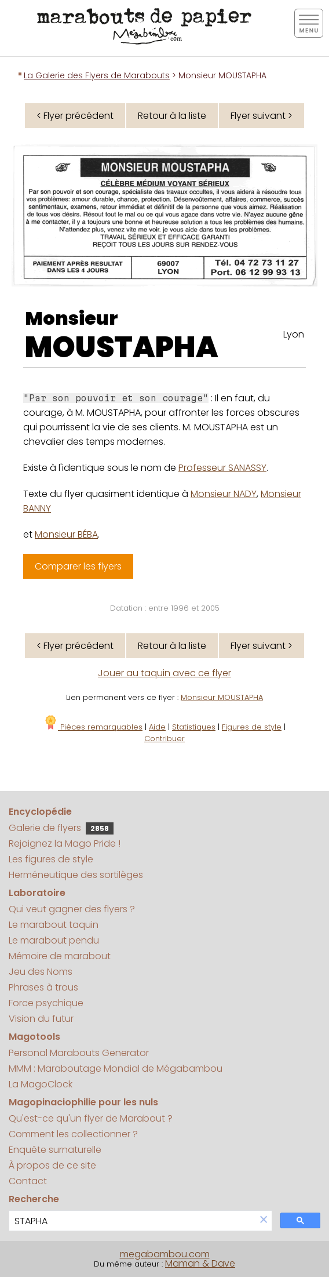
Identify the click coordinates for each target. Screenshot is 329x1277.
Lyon (293, 334)
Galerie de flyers (61, 828)
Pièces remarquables (92, 726)
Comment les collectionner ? (73, 1134)
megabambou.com (165, 1254)
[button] (263, 1220)
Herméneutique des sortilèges (76, 874)
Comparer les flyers (78, 566)
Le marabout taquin (53, 924)
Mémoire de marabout (60, 956)
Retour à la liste (172, 115)
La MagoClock (40, 1084)
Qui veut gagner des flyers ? (72, 909)
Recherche (34, 1199)
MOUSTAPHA (121, 347)
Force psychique (46, 1003)
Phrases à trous (43, 987)
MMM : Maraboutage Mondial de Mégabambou (115, 1068)
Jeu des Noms (40, 971)
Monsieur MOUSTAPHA (222, 697)
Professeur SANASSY (222, 467)
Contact (28, 1181)
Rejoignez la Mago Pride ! (64, 843)
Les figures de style (51, 859)
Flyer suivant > (262, 115)
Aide (157, 726)
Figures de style (252, 726)
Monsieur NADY (224, 493)
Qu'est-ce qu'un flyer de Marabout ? (91, 1118)
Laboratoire (37, 892)
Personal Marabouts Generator (79, 1053)
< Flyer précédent (75, 115)
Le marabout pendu (54, 940)
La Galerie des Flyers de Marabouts (97, 75)
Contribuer (164, 738)
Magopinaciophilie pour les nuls (83, 1102)
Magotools (34, 1036)
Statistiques (193, 726)
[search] (132, 1221)
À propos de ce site (52, 1165)
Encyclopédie (40, 811)
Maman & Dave (200, 1263)
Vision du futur (41, 1018)
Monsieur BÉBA (66, 534)
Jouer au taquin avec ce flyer (164, 673)
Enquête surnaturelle (55, 1149)
